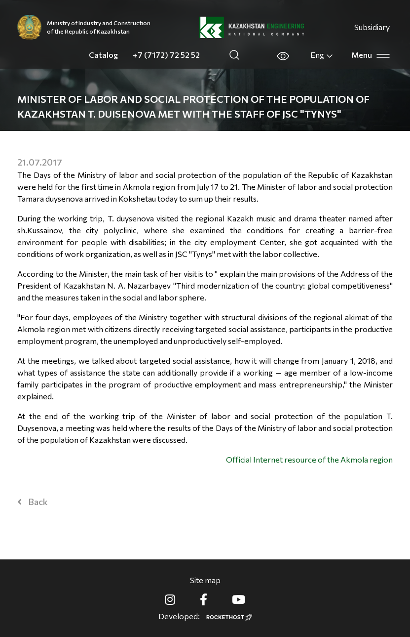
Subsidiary (372, 27)
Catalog (103, 54)
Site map (205, 580)
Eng (322, 55)
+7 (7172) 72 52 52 (166, 54)
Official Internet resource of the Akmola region (309, 459)
